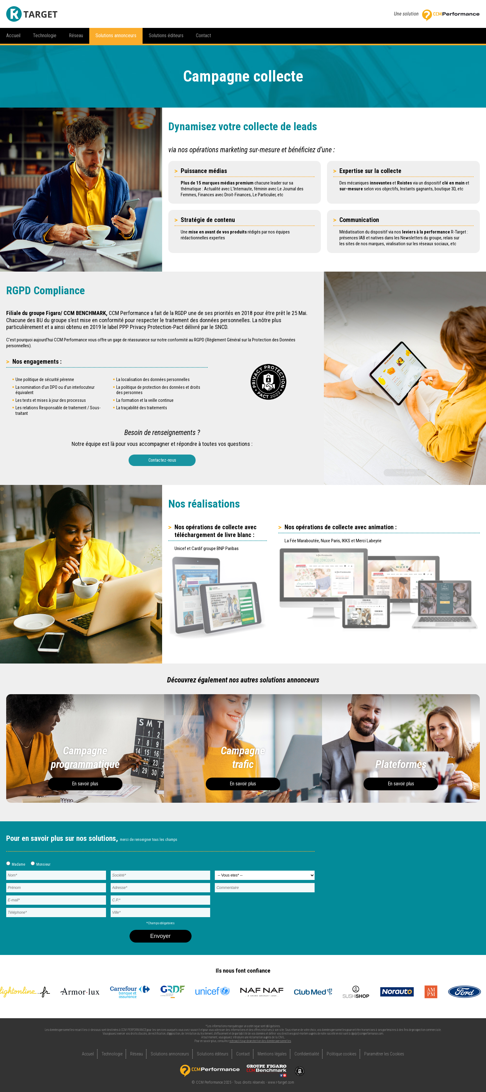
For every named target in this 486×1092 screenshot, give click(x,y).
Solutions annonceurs (115, 35)
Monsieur (41, 864)
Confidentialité (306, 1053)
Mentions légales (272, 1053)
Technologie (44, 35)
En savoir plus (85, 784)
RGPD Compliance (81, 257)
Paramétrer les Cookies (384, 1053)
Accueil (13, 35)
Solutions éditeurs (166, 35)
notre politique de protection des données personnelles (260, 1041)
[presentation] (258, 906)
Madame (15, 864)
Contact (203, 35)
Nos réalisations (405, 470)
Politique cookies (341, 1053)
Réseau (76, 35)
